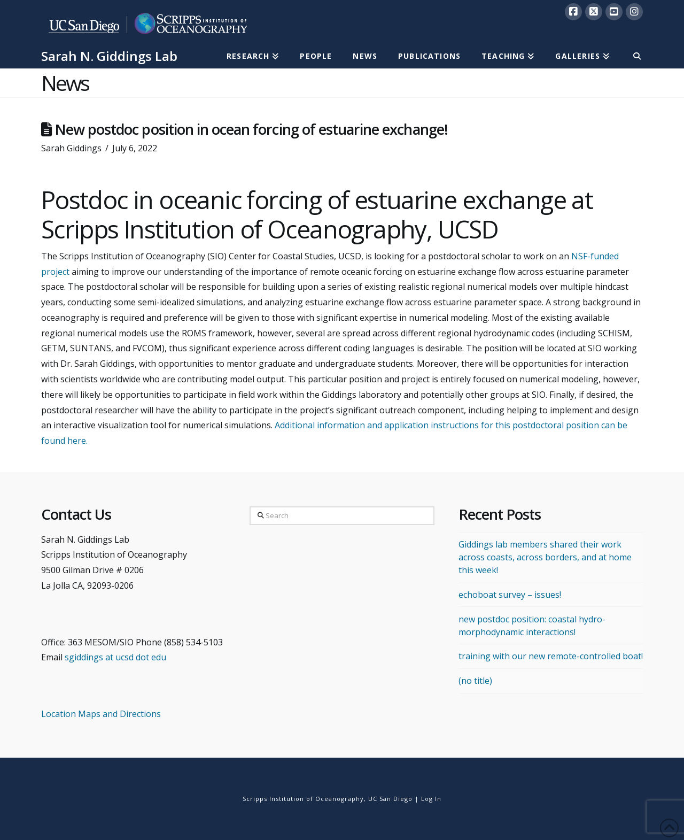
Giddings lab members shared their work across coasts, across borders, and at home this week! (545, 557)
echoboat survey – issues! (509, 594)
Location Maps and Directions (101, 714)
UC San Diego (390, 799)
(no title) (475, 681)
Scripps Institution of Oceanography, (304, 799)
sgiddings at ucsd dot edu (115, 657)
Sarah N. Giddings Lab (109, 56)
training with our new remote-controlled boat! (550, 656)
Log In (431, 799)
